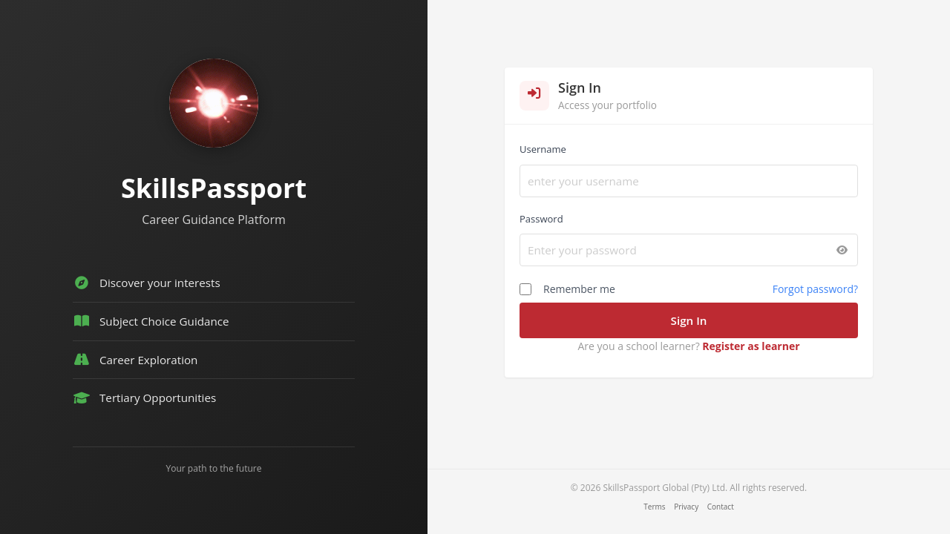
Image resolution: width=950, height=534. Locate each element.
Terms (654, 506)
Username (543, 149)
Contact (720, 506)
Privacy (686, 506)
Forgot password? (815, 289)
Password (541, 218)
